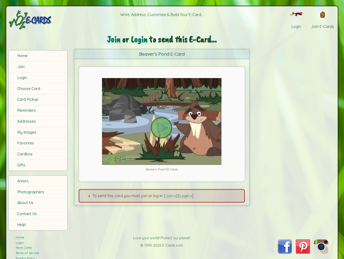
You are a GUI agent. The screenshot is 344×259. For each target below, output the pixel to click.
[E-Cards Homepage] (38, 20)
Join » (171, 195)
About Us (25, 202)
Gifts (21, 165)
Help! (21, 224)
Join (21, 66)
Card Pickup (27, 99)
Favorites (25, 143)
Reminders (26, 110)
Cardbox (24, 154)
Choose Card (28, 88)
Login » (186, 195)
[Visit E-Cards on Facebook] (285, 252)
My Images (26, 132)
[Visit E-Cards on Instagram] (321, 252)
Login (22, 77)
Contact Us (27, 213)
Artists (22, 181)
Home (22, 55)
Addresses (26, 121)
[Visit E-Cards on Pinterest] (303, 252)
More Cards (24, 247)
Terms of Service (27, 253)
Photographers (30, 192)
